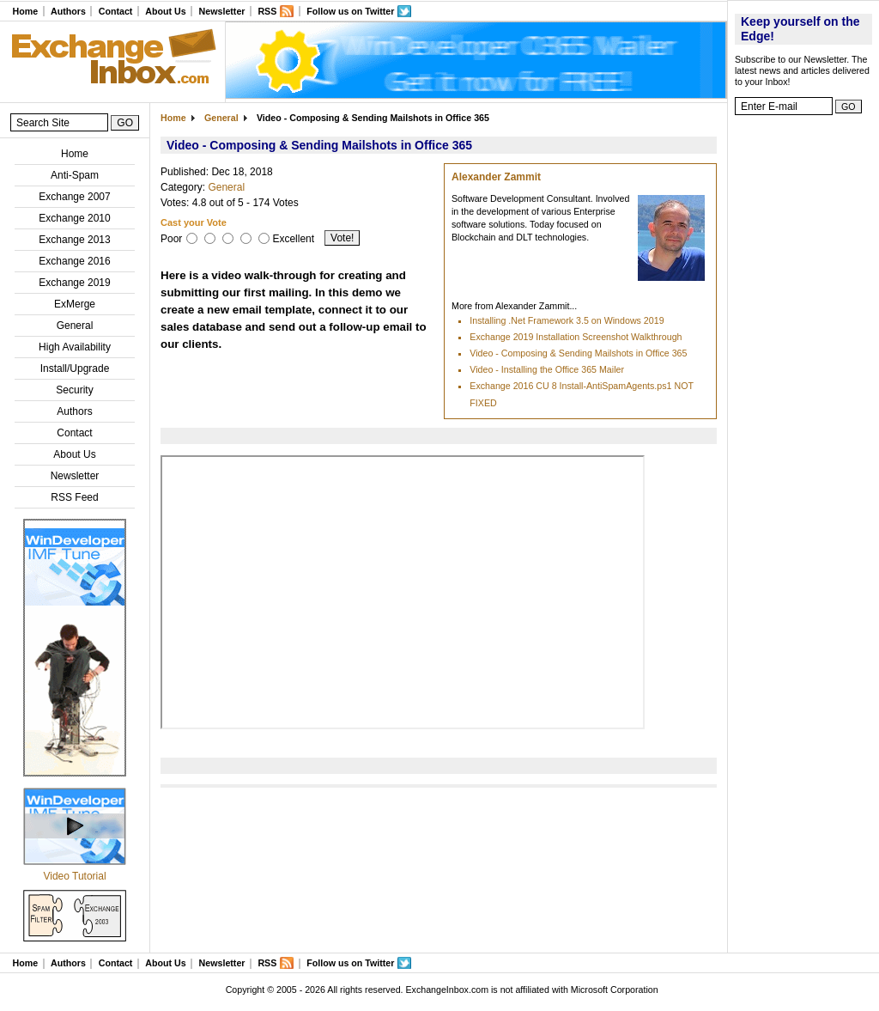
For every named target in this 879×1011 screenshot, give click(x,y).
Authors (68, 11)
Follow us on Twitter (350, 11)
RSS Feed (74, 497)
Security (74, 390)
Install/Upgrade (75, 368)
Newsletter (222, 11)
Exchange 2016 (74, 261)
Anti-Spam (75, 175)
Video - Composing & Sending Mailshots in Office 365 (578, 353)
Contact (116, 11)
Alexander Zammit (496, 177)
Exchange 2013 (74, 240)
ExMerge (74, 304)
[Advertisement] (803, 382)
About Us (165, 11)
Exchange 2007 (74, 197)
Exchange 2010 (74, 218)
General (75, 326)
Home (25, 11)
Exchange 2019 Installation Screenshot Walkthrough (576, 337)
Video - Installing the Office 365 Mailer (547, 369)
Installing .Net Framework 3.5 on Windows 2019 (567, 320)
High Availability (75, 347)
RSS (267, 11)
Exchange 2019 (74, 283)
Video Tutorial (74, 876)
